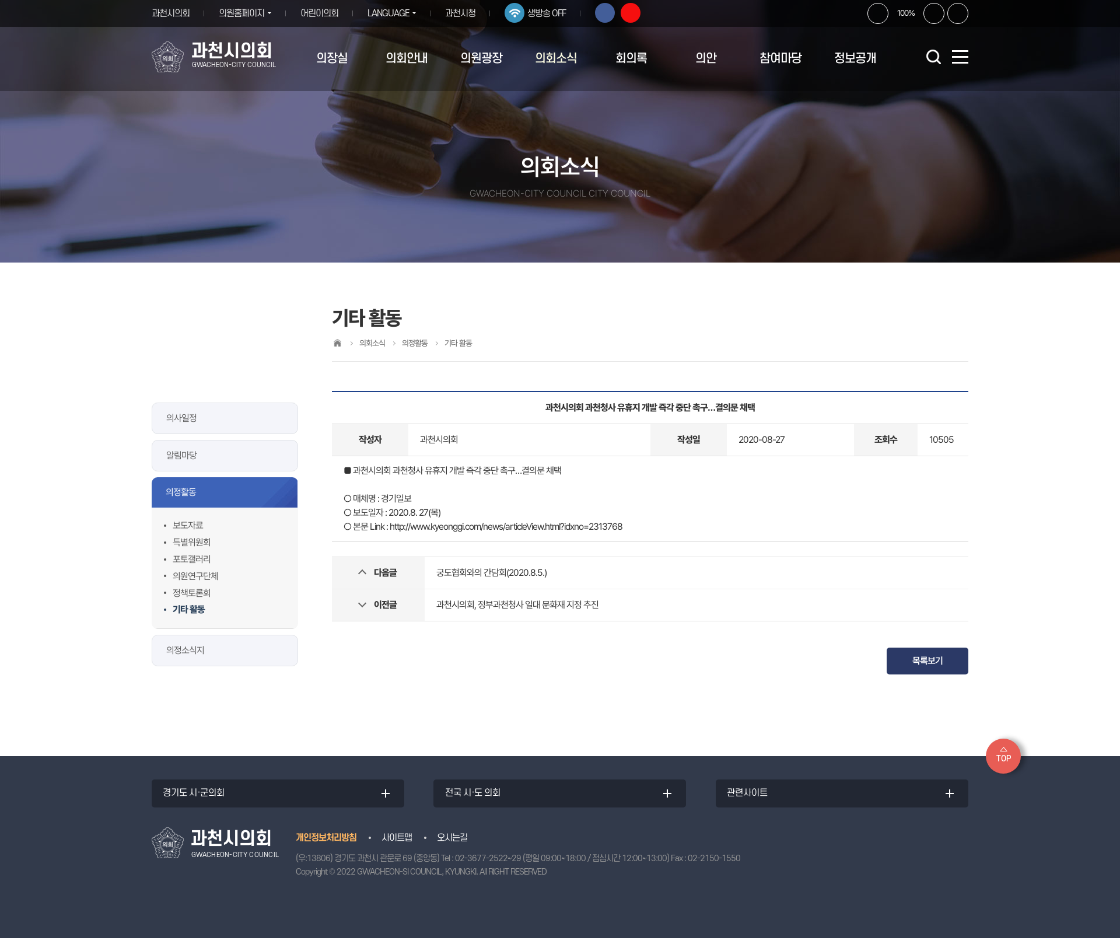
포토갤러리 (192, 559)
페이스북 (614, 13)
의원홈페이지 (241, 13)
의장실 (332, 58)
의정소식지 (185, 650)
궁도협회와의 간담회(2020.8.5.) (491, 572)
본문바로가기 (0, 0)
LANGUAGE (393, 13)
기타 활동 (189, 609)
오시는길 (452, 843)
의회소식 (556, 58)
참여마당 (781, 58)
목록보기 (927, 660)
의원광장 (481, 58)
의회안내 (407, 58)
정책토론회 (192, 593)
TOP (1003, 758)
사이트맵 (397, 843)
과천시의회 (171, 13)
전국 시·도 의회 (476, 796)
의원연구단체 (195, 576)
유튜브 (639, 13)
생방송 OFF (555, 13)
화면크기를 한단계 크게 (877, 13)
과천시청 (469, 13)
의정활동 (181, 492)
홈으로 (337, 342)
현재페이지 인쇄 (957, 13)
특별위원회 (192, 542)
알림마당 (181, 455)
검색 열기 (933, 56)
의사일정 (181, 418)
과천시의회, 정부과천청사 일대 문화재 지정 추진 (517, 604)
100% (906, 13)
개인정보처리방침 (326, 843)
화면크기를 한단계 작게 (933, 13)
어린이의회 (323, 13)
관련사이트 (750, 796)
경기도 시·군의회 (197, 796)
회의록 (631, 58)
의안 (705, 58)
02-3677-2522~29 (488, 864)
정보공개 (855, 58)
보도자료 (188, 525)
